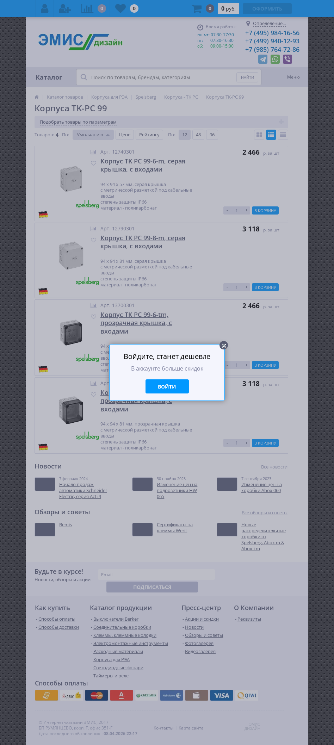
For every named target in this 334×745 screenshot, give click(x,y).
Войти (167, 386)
